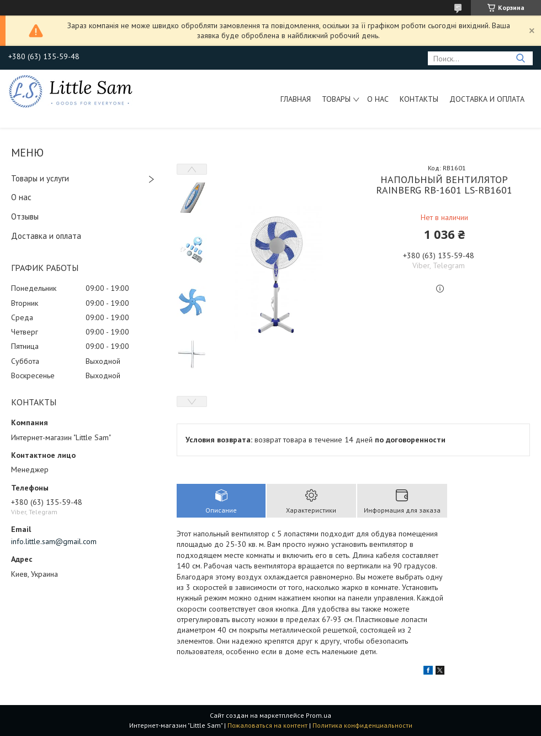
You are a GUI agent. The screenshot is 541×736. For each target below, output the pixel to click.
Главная (295, 99)
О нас (378, 99)
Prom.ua (318, 715)
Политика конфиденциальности (362, 725)
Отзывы (25, 216)
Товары (336, 99)
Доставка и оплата (486, 99)
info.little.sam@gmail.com (54, 541)
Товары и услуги (40, 178)
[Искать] (520, 58)
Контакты (419, 99)
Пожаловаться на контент (267, 725)
